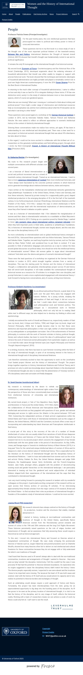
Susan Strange (62, 82)
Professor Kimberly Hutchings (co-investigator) (27, 287)
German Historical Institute (62, 115)
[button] (76, 14)
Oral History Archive (40, 14)
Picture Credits (7, 20)
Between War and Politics (19, 54)
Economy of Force (29, 69)
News (52, 14)
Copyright (46, 629)
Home (4, 14)
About (11, 14)
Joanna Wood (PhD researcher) (20, 503)
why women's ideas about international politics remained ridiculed (42, 222)
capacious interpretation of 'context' (32, 180)
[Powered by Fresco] (41, 668)
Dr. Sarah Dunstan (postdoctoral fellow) (23, 382)
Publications (27, 14)
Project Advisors (62, 14)
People (17, 14)
